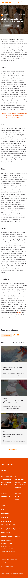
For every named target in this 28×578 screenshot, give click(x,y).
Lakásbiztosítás (20, 477)
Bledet (19, 313)
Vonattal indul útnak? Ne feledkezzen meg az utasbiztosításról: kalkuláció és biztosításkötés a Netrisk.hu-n (14, 115)
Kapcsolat (18, 494)
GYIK (2, 509)
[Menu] (25, 2)
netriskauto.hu (5, 496)
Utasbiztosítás (19, 479)
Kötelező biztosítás (6, 477)
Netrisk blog (4, 505)
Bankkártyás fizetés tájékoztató (10, 529)
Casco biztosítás (6, 479)
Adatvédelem (5, 513)
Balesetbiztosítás (20, 482)
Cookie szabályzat (6, 521)
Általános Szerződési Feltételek (10, 536)
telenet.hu (4, 494)
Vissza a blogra (13, 449)
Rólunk (17, 496)
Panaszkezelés (5, 533)
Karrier (17, 499)
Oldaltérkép (4, 517)
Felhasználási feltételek (8, 525)
